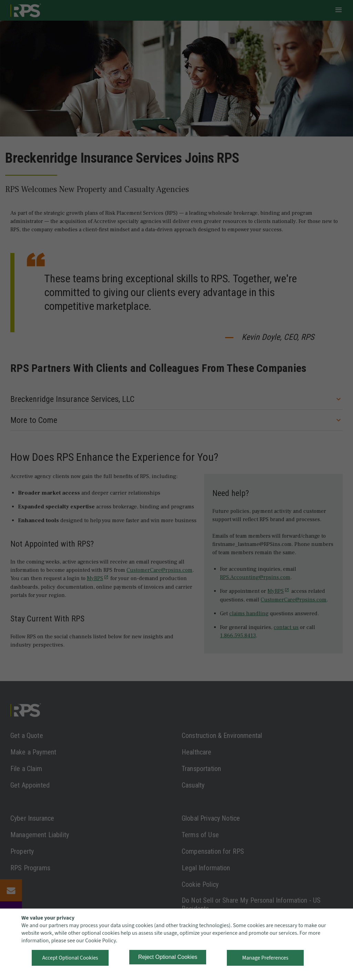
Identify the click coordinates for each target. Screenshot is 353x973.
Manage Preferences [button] (265, 958)
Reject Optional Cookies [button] (168, 957)
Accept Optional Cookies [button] (70, 958)
